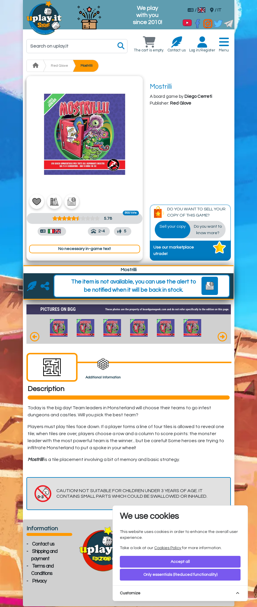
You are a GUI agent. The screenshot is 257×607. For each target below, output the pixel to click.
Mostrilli (86, 66)
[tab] (52, 367)
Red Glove (59, 66)
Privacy (39, 581)
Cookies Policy (167, 548)
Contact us (43, 544)
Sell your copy (172, 227)
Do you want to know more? (208, 230)
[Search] (76, 46)
